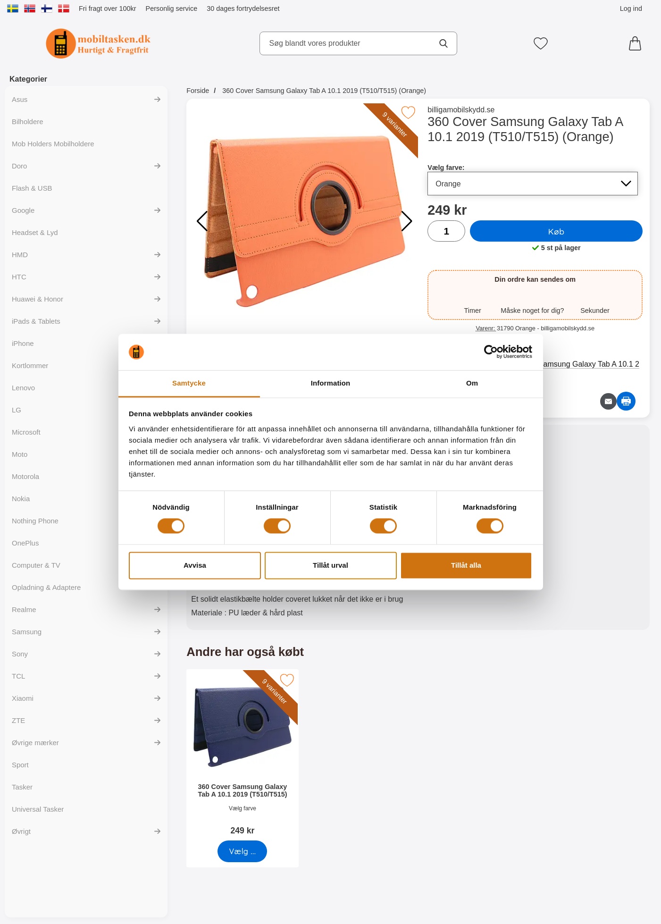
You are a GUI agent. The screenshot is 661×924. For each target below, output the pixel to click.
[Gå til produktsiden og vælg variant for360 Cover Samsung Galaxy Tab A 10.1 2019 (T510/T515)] (243, 851)
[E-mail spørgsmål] (608, 401)
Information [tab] (331, 383)
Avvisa (195, 565)
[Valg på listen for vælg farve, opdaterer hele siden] (532, 183)
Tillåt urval (330, 565)
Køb (556, 231)
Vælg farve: (445, 167)
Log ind (631, 8)
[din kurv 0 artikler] (637, 43)
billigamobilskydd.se (460, 110)
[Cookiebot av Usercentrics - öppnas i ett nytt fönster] (491, 352)
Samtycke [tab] (189, 383)
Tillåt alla (466, 565)
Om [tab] (472, 383)
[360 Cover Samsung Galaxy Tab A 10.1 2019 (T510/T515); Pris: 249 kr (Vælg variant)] (242, 755)
